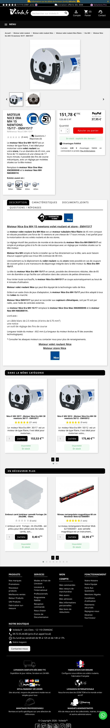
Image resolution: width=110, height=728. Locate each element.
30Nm (27, 185)
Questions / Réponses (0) (38, 137)
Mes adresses (65, 599)
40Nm (35, 185)
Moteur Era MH (15, 253)
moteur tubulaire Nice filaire (67, 231)
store (15, 151)
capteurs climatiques (67, 300)
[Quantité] (62, 131)
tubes (13, 295)
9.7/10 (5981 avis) (20, 5)
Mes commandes (67, 585)
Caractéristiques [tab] (44, 202)
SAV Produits (15, 601)
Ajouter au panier (88, 130)
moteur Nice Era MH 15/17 (31, 271)
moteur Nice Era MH (77, 242)
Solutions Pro (98, 4)
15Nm (18, 185)
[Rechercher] (50, 13)
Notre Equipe (91, 584)
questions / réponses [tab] (25, 207)
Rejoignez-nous (92, 611)
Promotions (14, 584)
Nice (32, 287)
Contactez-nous (19, 648)
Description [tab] (18, 202)
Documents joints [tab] (75, 202)
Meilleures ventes (17, 594)
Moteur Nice (13, 300)
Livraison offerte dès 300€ (69, 4)
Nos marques (15, 580)
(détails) (72, 1)
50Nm (10, 185)
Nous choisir (40, 610)
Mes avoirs (64, 595)
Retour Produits (16, 598)
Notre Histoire (91, 580)
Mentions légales (93, 594)
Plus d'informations (87, 151)
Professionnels (41, 593)
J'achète (21, 438)
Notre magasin (18, 642)
